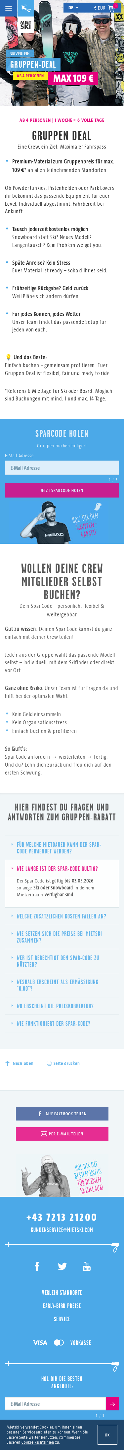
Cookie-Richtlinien (37, 1442)
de (73, 7)
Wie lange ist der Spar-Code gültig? (54, 868)
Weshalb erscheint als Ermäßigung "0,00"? (55, 985)
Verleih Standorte (62, 1292)
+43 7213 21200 (62, 1217)
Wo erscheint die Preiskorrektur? (53, 1006)
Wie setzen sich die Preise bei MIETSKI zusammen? (57, 937)
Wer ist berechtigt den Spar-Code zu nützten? (55, 961)
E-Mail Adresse (19, 455)
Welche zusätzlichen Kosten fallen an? (59, 916)
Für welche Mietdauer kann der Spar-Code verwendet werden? (57, 848)
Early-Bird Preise (62, 1305)
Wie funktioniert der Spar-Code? (51, 1023)
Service (62, 1319)
